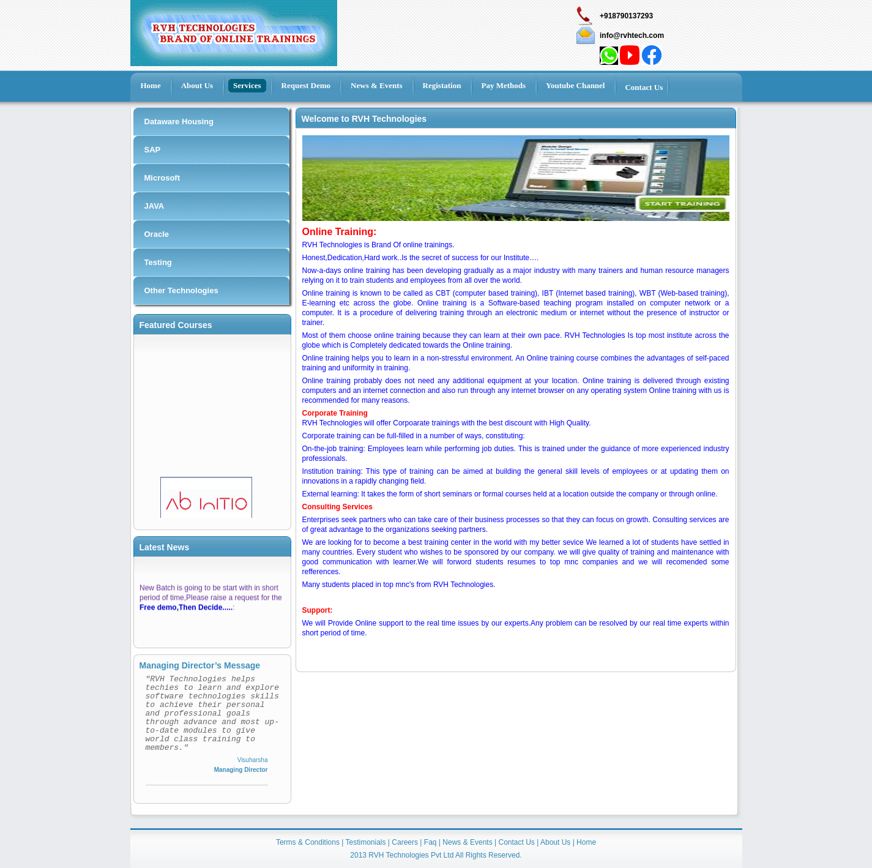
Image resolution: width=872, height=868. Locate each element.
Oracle (156, 234)
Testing (158, 262)
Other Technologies (181, 290)
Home (586, 842)
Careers (405, 842)
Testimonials (366, 842)
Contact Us (516, 842)
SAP (152, 149)
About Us (555, 842)
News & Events (467, 842)
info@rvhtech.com (632, 35)
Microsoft (162, 177)
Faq (430, 842)
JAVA (154, 206)
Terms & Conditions (308, 842)
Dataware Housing (179, 121)
